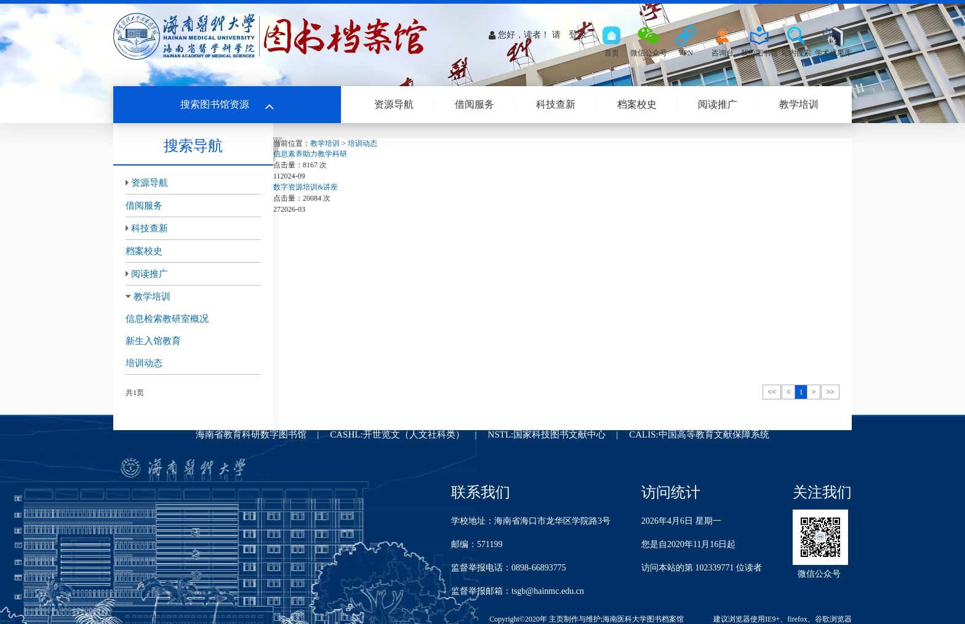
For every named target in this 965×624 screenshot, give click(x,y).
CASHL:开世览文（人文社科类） (397, 434)
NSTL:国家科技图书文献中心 (547, 434)
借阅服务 (474, 104)
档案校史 (637, 104)
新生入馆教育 (153, 341)
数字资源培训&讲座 (305, 187)
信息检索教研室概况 (167, 319)
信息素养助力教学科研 (310, 154)
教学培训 (799, 104)
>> (830, 392)
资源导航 (394, 104)
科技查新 (555, 104)
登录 (578, 34)
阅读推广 (717, 104)
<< (771, 392)
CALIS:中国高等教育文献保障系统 (699, 434)
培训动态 (144, 363)
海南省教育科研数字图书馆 (251, 434)
